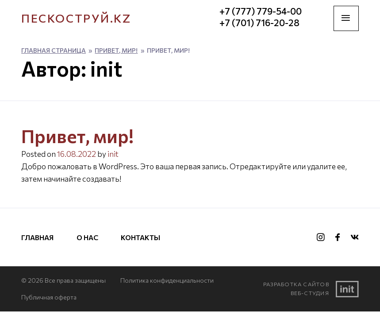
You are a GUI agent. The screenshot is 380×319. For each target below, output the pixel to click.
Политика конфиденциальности (167, 280)
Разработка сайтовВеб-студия (311, 288)
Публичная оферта (49, 297)
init (113, 154)
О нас (87, 237)
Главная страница (53, 50)
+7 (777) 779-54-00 (260, 11)
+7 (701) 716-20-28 (259, 22)
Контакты (140, 237)
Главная (37, 237)
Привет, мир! (116, 50)
